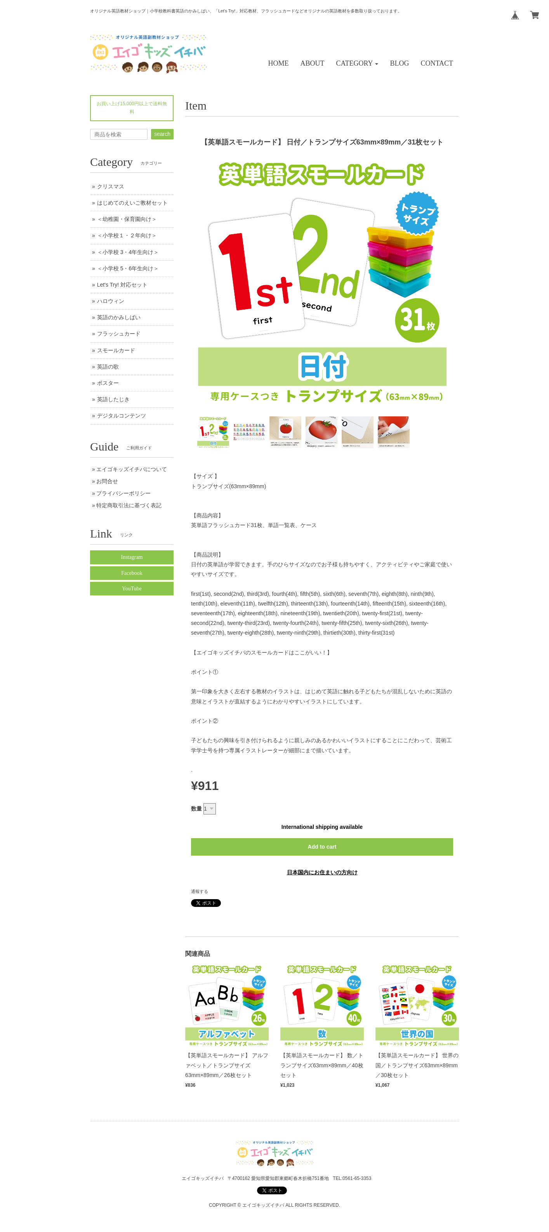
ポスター (108, 383)
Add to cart (322, 847)
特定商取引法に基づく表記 (129, 505)
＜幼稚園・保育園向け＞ (127, 219)
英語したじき (113, 399)
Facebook (131, 573)
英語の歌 (108, 367)
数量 (196, 809)
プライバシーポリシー (123, 493)
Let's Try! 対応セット (122, 285)
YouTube (132, 589)
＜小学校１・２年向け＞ (127, 235)
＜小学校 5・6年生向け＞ (128, 268)
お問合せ (107, 481)
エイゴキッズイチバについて (131, 469)
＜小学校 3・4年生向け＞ (128, 252)
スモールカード (116, 350)
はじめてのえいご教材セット (132, 203)
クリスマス (110, 186)
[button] (357, 63)
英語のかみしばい (119, 317)
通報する (199, 891)
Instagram (132, 557)
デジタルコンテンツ (121, 415)
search (162, 134)
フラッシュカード (119, 334)
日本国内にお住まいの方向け (322, 872)
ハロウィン (110, 301)
